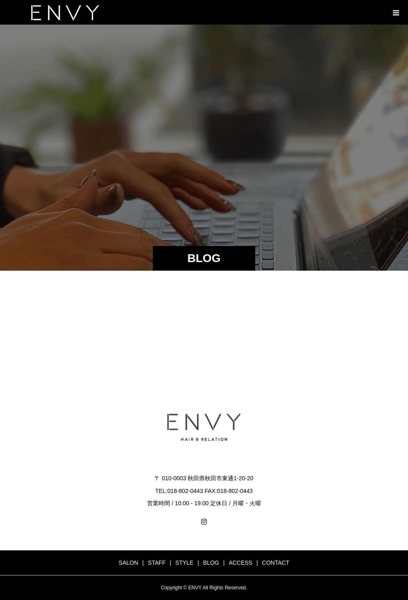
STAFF (156, 562)
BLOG (211, 562)
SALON (128, 562)
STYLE (184, 562)
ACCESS (240, 562)
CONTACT (276, 562)
